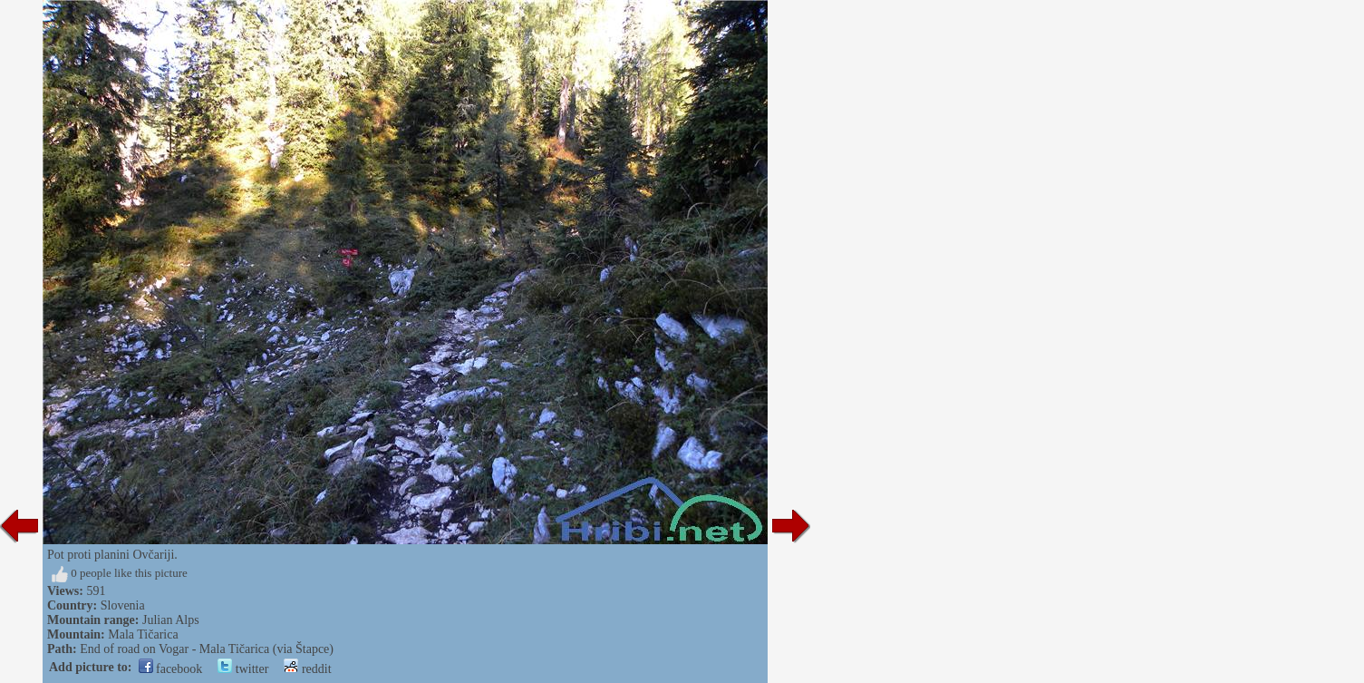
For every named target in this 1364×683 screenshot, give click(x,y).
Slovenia (123, 605)
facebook (171, 669)
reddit (307, 669)
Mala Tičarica (143, 634)
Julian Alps (170, 620)
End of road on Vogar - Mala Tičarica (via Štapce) (207, 649)
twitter (243, 669)
